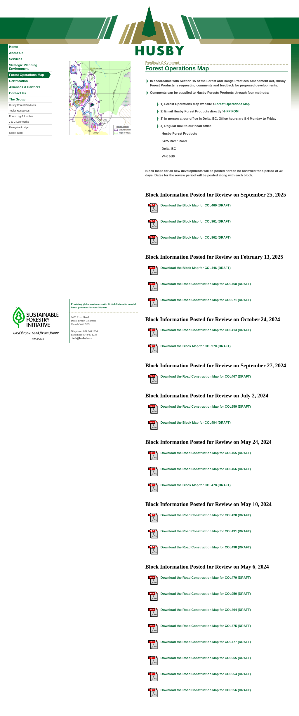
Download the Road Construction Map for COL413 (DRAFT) (206, 330)
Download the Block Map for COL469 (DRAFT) (196, 205)
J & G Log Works (19, 121)
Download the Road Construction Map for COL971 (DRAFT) (206, 300)
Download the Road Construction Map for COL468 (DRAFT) (206, 284)
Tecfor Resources (19, 110)
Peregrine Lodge (19, 127)
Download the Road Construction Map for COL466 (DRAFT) (206, 469)
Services (15, 59)
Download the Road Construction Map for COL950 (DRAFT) (206, 593)
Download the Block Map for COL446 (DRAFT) (196, 268)
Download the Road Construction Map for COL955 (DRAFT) (206, 658)
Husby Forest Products (22, 105)
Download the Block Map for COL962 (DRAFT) (196, 237)
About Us (16, 53)
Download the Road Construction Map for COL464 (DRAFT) (206, 609)
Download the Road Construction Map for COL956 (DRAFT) (206, 690)
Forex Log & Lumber (21, 116)
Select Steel (16, 132)
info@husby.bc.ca (82, 338)
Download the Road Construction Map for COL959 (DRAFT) (206, 406)
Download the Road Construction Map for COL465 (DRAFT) (206, 453)
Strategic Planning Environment (23, 66)
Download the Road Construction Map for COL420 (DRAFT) (206, 515)
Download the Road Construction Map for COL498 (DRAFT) (206, 547)
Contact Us (17, 93)
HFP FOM (231, 111)
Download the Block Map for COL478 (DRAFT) (196, 485)
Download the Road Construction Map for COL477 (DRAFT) (206, 642)
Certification (18, 81)
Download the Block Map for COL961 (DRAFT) (196, 221)
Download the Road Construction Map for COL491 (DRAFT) (206, 531)
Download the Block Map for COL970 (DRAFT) (196, 346)
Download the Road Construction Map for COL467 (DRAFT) (206, 376)
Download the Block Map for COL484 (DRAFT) (196, 422)
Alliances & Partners (24, 87)
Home (13, 46)
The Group (17, 99)
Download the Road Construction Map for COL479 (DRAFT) (206, 577)
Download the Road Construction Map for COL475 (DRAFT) (206, 626)
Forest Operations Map (26, 75)
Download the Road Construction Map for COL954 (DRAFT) (206, 674)
